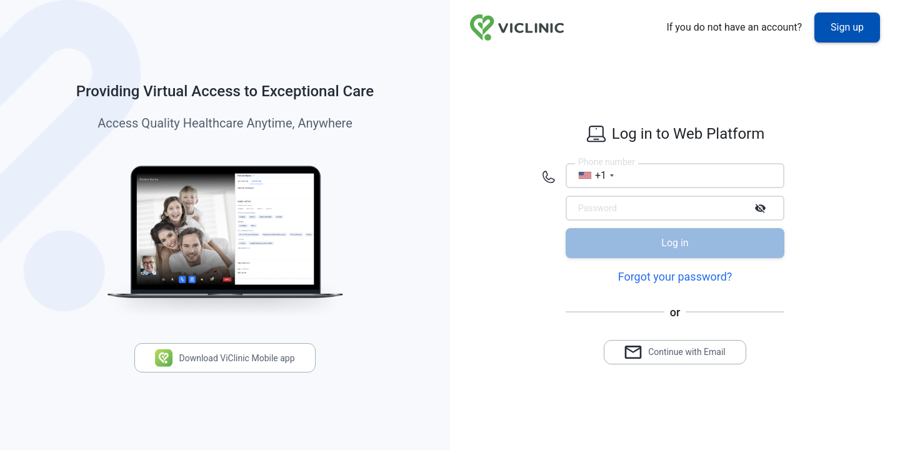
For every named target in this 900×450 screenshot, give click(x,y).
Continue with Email (675, 352)
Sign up (847, 27)
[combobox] (592, 176)
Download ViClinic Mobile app (224, 358)
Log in (674, 243)
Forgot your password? (675, 276)
